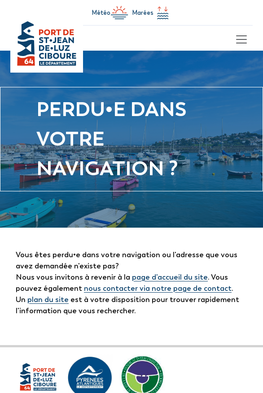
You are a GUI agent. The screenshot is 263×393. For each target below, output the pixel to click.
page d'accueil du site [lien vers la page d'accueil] (170, 277)
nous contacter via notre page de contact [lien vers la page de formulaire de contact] (158, 288)
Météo (110, 13)
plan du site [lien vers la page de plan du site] (48, 299)
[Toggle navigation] (240, 38)
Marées (151, 13)
